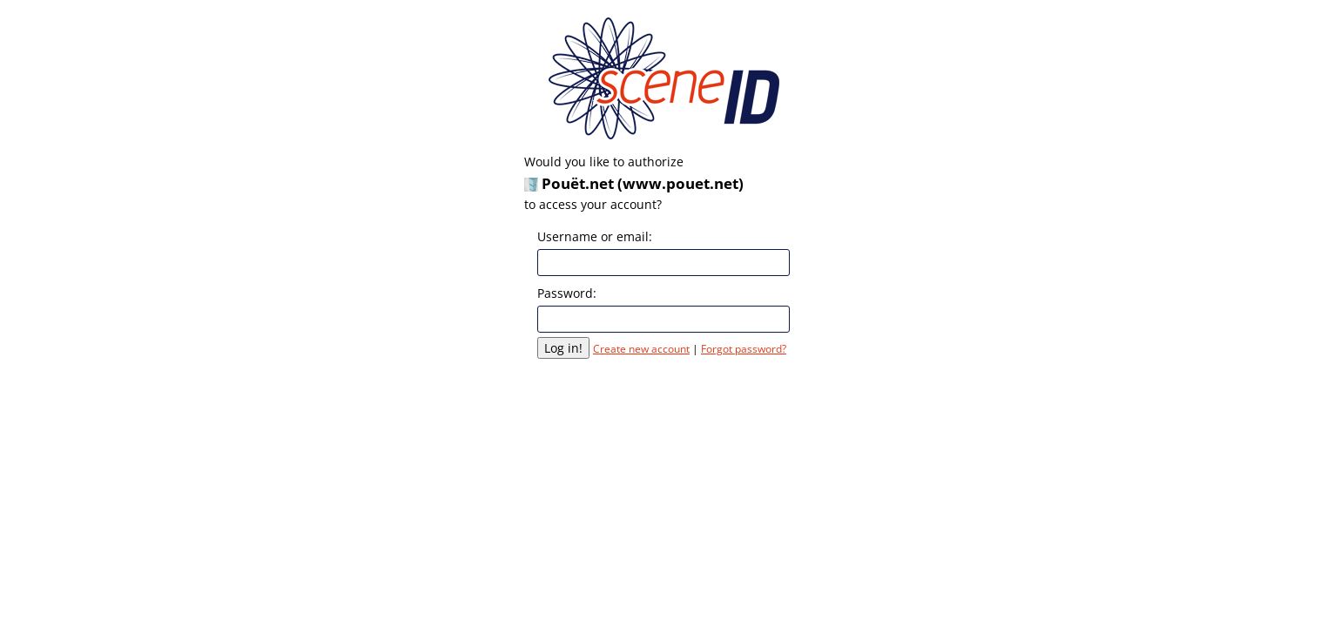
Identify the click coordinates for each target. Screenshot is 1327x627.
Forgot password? (743, 348)
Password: (566, 293)
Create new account (641, 348)
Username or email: (594, 236)
